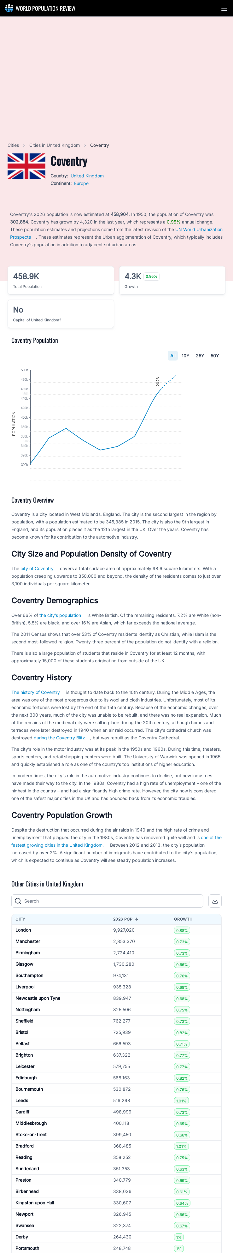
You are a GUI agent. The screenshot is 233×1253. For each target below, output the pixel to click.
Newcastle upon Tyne (37, 1026)
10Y (185, 355)
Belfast (22, 1072)
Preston (23, 1208)
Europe (81, 183)
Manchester (27, 969)
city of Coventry (37, 596)
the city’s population (60, 643)
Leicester (24, 1094)
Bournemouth (29, 1117)
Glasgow (24, 992)
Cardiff (22, 1140)
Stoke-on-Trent (31, 1163)
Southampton (29, 1003)
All (172, 355)
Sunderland (27, 1197)
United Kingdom (87, 175)
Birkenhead (27, 1219)
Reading (23, 1185)
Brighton (24, 1083)
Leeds (21, 1128)
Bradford (24, 1174)
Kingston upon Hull (34, 1231)
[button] (224, 8)
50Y (215, 355)
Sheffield (24, 1049)
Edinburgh (26, 1106)
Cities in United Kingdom (55, 145)
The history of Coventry (35, 720)
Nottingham (27, 1038)
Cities (14, 145)
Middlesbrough (31, 1151)
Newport (24, 1242)
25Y (200, 355)
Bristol (21, 1060)
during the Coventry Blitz (59, 765)
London (23, 958)
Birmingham (27, 981)
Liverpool (24, 1015)
